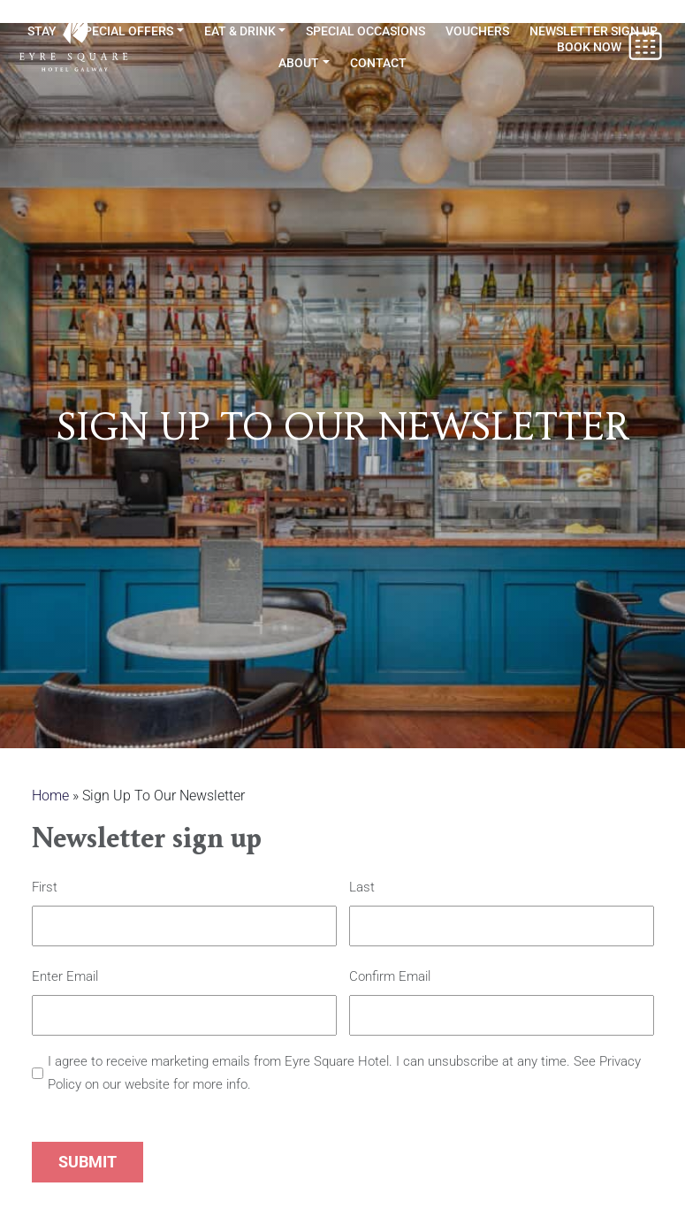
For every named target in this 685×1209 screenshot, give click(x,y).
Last (362, 888)
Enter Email (65, 977)
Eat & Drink (240, 31)
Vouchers (477, 31)
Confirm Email (389, 977)
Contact (378, 63)
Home (50, 795)
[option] (342, 385)
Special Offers (125, 31)
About (298, 63)
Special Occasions (365, 31)
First (44, 888)
